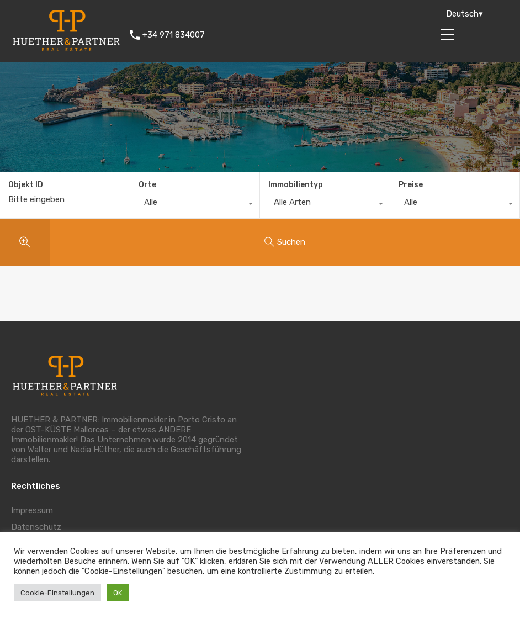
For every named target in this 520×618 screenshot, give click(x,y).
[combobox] (195, 205)
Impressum (32, 510)
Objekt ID (25, 185)
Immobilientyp (295, 184)
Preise (411, 184)
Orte (147, 184)
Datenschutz (36, 527)
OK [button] (117, 593)
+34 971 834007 (173, 35)
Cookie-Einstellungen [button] (57, 593)
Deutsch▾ (464, 14)
